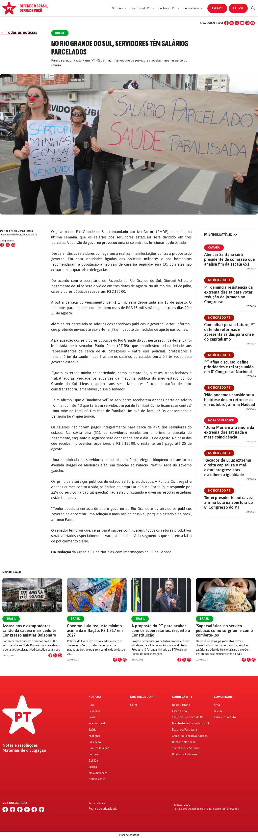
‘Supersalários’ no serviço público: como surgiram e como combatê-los (224, 630)
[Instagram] (231, 23)
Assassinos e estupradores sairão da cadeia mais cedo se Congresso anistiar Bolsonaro (29, 630)
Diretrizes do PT (142, 696)
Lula (91, 705)
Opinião (93, 760)
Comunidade (223, 696)
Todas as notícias (18, 32)
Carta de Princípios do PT (188, 717)
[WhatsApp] (247, 23)
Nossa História (181, 705)
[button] (119, 8)
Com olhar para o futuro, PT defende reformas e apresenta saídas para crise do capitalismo (229, 331)
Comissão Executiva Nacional (190, 735)
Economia (94, 711)
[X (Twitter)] (237, 23)
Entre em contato (225, 717)
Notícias (94, 696)
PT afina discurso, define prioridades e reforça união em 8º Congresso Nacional (229, 367)
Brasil (11, 618)
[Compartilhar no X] (55, 655)
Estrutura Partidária (184, 729)
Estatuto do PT (181, 711)
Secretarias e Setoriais (186, 748)
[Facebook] (226, 23)
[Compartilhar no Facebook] (2, 245)
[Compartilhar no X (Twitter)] (8, 245)
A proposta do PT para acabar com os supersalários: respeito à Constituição (160, 630)
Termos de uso (97, 803)
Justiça (92, 766)
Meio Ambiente (97, 773)
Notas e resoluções (20, 745)
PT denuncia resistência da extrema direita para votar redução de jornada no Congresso (228, 294)
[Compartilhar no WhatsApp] (13, 245)
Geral (133, 705)
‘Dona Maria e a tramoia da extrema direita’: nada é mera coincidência (229, 432)
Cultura (93, 754)
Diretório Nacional (183, 742)
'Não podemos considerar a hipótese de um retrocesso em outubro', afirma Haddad (229, 399)
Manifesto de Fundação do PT (190, 723)
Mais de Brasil (11, 572)
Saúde (92, 729)
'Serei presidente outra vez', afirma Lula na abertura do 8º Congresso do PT (229, 502)
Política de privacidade (102, 808)
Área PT (217, 8)
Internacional (96, 723)
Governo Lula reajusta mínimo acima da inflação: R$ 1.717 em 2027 (95, 630)
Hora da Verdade (221, 420)
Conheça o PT (182, 696)
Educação (94, 742)
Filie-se (238, 8)
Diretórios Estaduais (184, 754)
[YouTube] (242, 23)
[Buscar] (253, 8)
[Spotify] (252, 23)
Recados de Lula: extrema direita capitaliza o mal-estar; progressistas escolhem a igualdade (227, 467)
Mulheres (94, 735)
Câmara (214, 247)
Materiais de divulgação (24, 750)
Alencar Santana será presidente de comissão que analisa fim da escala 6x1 (229, 259)
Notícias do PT (219, 280)
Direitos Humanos (99, 748)
